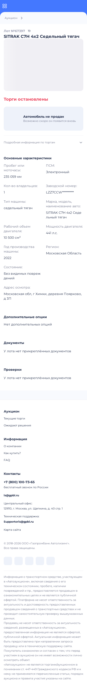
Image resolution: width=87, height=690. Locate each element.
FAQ (7, 460)
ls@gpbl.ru (11, 495)
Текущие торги (14, 418)
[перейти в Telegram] (18, 561)
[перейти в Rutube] (40, 561)
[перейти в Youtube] (50, 561)
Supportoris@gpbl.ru (19, 521)
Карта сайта (12, 529)
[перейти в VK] (8, 561)
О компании (12, 446)
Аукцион (11, 18)
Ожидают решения (17, 425)
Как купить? (12, 453)
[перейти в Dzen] (29, 561)
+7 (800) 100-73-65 (19, 482)
